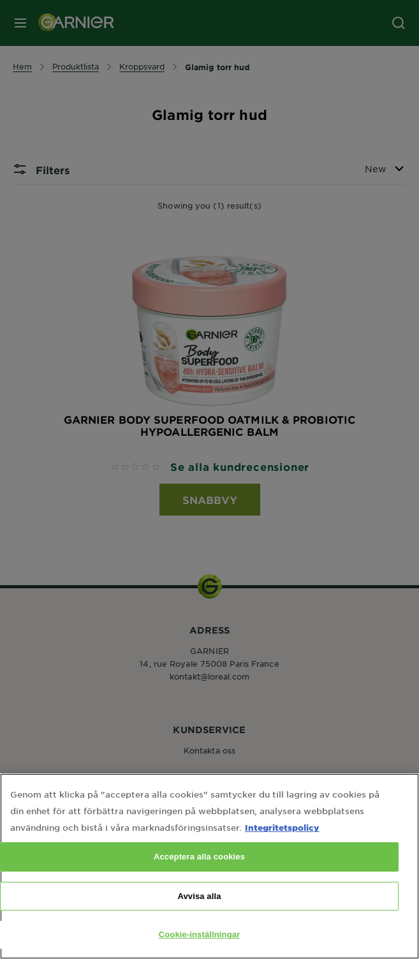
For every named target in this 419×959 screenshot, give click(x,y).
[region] (209, 866)
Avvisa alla (199, 896)
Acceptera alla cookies (199, 856)
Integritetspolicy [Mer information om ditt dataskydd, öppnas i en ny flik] (282, 827)
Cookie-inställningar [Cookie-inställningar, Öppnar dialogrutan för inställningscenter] (199, 934)
